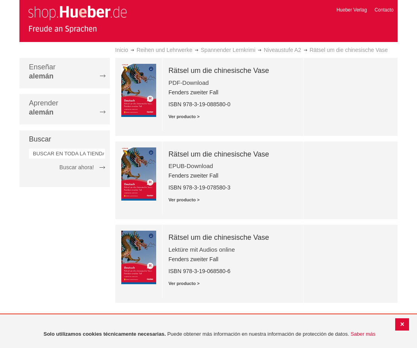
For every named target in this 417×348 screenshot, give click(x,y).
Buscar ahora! (76, 167)
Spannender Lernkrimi (228, 50)
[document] (209, 334)
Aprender (43, 107)
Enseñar (42, 71)
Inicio (121, 50)
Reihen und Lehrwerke (164, 50)
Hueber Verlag (352, 10)
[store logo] (77, 19)
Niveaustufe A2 (282, 50)
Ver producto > (184, 116)
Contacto (384, 10)
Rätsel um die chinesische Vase (218, 71)
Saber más (362, 334)
